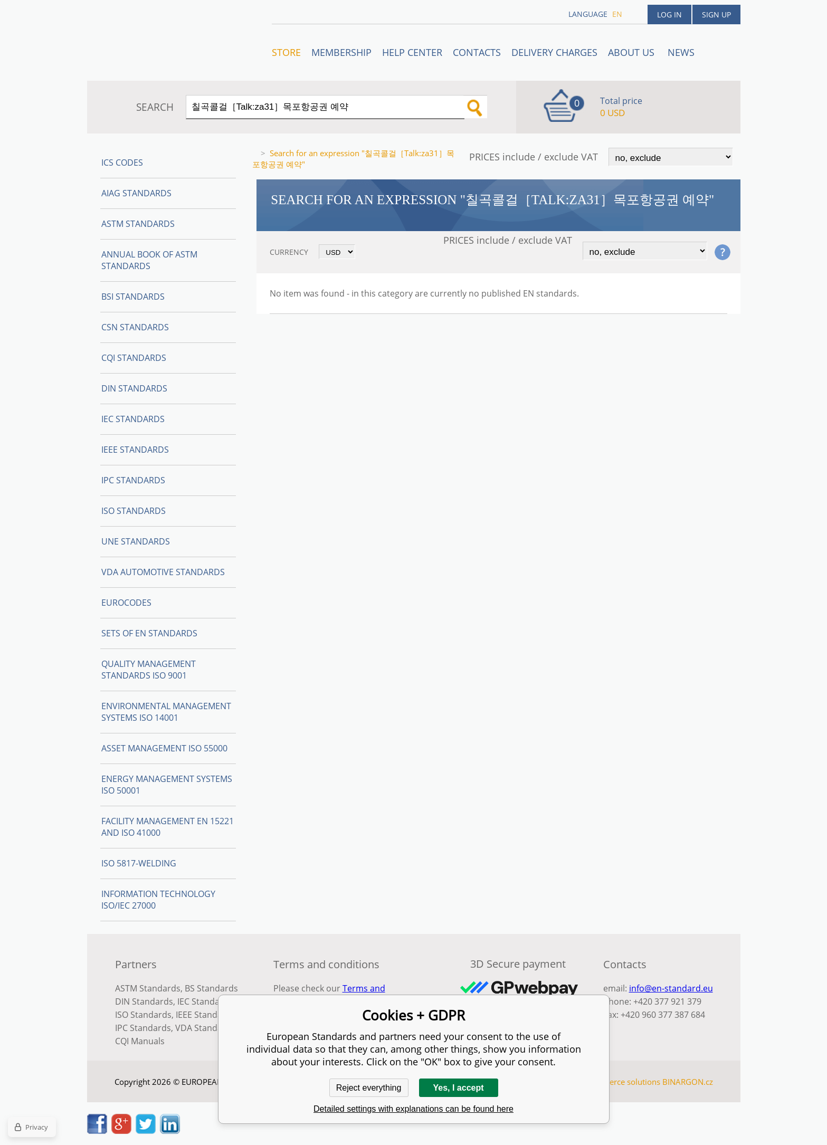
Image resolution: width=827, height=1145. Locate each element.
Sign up (716, 14)
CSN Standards (135, 327)
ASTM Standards (138, 224)
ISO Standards (133, 511)
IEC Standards (133, 419)
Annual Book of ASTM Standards (149, 260)
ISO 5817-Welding (138, 863)
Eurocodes (126, 602)
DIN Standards (134, 388)
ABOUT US (632, 52)
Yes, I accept (458, 1087)
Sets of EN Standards (149, 633)
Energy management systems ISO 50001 (166, 784)
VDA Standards (205, 1028)
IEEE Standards (135, 449)
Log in (669, 14)
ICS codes (122, 162)
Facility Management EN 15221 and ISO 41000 (167, 826)
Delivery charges (554, 52)
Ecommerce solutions (621, 1081)
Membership (341, 52)
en (617, 14)
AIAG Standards (136, 193)
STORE (286, 52)
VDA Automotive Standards (163, 572)
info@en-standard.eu (671, 988)
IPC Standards (133, 480)
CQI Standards (133, 358)
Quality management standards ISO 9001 (148, 669)
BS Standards (211, 988)
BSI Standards (133, 296)
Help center (412, 52)
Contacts (477, 52)
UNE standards (135, 541)
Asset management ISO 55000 (164, 748)
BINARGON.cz (687, 1081)
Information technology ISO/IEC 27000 (158, 899)
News (681, 52)
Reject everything (369, 1087)
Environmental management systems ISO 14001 (166, 711)
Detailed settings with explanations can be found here (413, 1108)
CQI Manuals (140, 1041)
